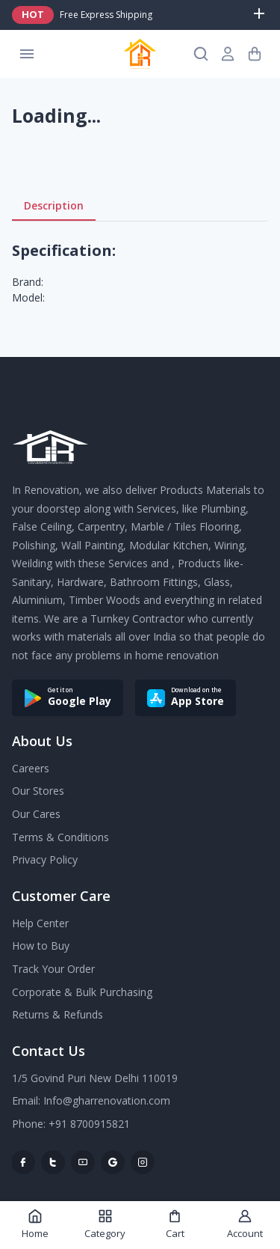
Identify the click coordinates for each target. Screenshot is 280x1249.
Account (245, 1224)
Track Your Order (53, 969)
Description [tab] (54, 206)
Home (35, 1224)
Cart (175, 1224)
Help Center (40, 923)
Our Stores (38, 791)
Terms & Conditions (60, 837)
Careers (30, 768)
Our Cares (36, 814)
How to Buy (40, 945)
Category (104, 1224)
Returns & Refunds (57, 1014)
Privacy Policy (45, 859)
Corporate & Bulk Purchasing (82, 992)
